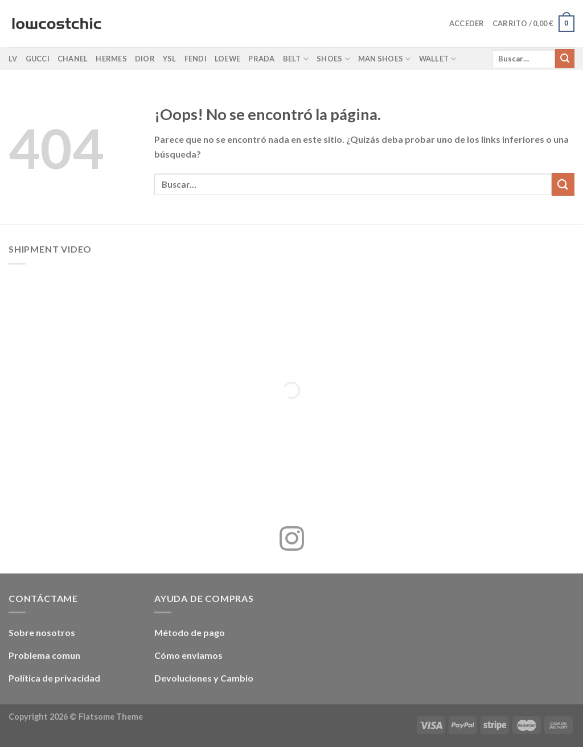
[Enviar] (564, 58)
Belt (296, 58)
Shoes (333, 58)
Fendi (195, 58)
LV (13, 58)
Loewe (227, 58)
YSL (169, 58)
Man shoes (384, 58)
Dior (145, 58)
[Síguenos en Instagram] (292, 540)
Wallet (438, 58)
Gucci (38, 58)
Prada (261, 58)
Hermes (111, 58)
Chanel (73, 58)
